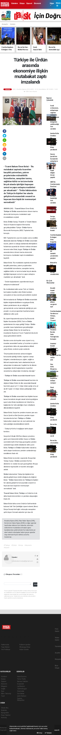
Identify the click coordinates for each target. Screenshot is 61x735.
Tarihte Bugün (22, 689)
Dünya (22, 3)
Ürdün (14, 211)
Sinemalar (20, 691)
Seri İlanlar (20, 693)
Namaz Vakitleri (22, 681)
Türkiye (7, 211)
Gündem (14, 3)
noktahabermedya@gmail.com (22, 561)
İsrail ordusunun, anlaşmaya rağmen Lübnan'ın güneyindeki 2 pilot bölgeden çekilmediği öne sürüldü (54, 117)
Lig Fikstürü (21, 686)
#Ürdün (14, 545)
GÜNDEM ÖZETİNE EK (53, 209)
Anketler (4, 710)
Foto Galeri (57, 629)
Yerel (3, 696)
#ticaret (6, 547)
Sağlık (3, 689)
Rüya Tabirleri (5, 715)
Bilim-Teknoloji (6, 693)
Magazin (4, 686)
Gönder (35, 584)
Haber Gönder (24, 649)
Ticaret (18, 209)
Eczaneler (20, 684)
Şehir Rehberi (21, 696)
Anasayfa (5, 24)
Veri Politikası (5, 649)
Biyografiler (5, 713)
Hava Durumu (22, 676)
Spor (2, 691)
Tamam (48, 733)
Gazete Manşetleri (20, 699)
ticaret (28, 376)
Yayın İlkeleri (5, 647)
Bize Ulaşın (57, 666)
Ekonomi (37, 3)
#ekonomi (28, 545)
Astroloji (4, 717)
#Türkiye (7, 545)
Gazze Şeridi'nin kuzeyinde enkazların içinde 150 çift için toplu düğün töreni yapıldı (54, 165)
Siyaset (29, 3)
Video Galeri (57, 638)
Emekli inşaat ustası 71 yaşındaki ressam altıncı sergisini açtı (53, 297)
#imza (20, 545)
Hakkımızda (5, 644)
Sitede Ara (4, 708)
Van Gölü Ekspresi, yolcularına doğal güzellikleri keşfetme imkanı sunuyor (54, 373)
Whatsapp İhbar (24, 647)
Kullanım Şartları (24, 644)
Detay (39, 733)
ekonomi (7, 241)
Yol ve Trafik (21, 679)
